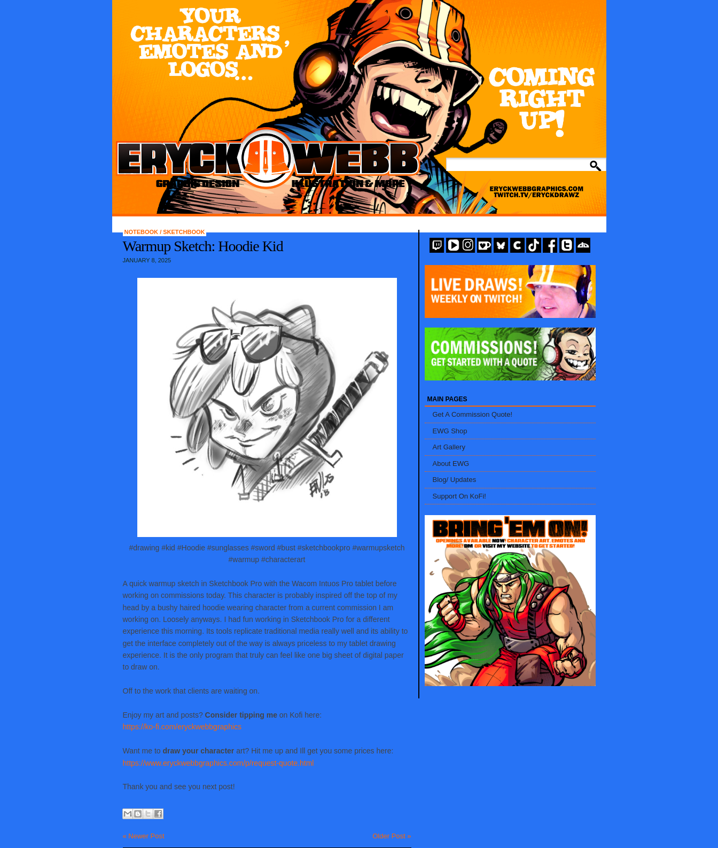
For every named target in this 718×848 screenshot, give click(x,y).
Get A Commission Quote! (473, 414)
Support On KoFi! (459, 496)
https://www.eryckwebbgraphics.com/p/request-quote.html (218, 763)
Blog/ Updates (455, 480)
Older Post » (391, 836)
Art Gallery (449, 447)
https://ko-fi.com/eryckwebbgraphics (182, 726)
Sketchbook (184, 232)
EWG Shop (450, 431)
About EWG (451, 464)
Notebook (142, 232)
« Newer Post (144, 836)
